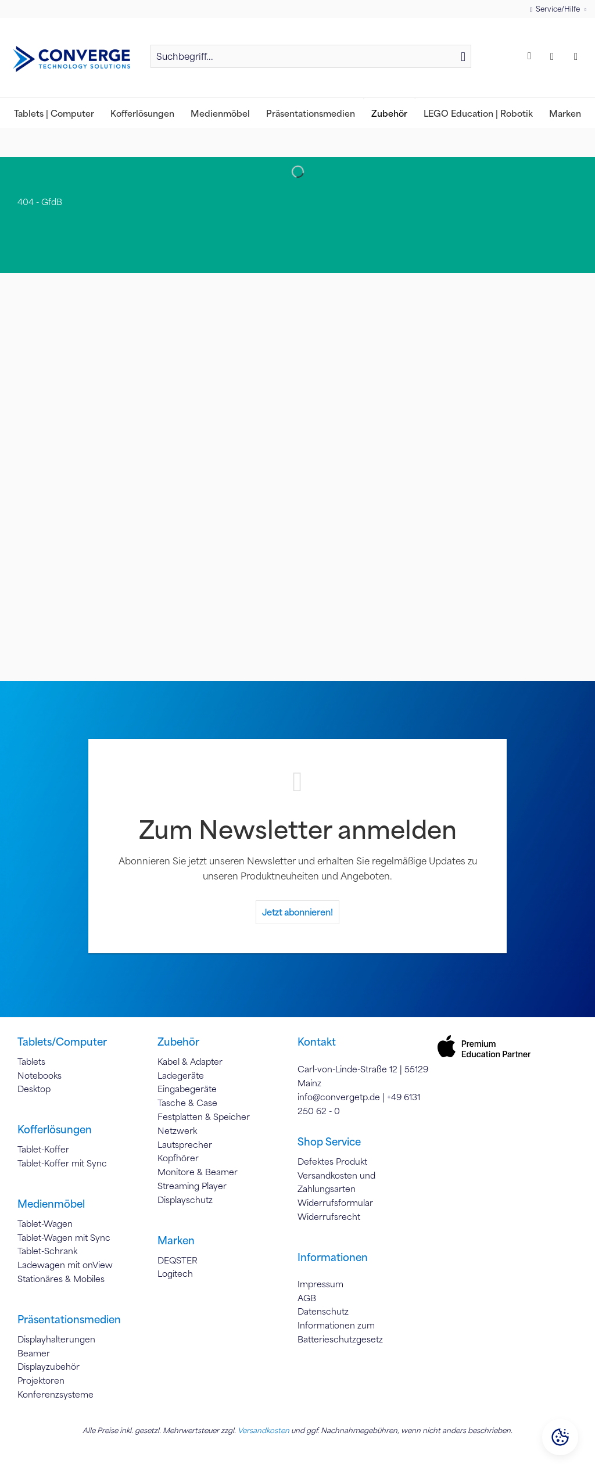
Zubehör (178, 1041)
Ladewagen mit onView (65, 1264)
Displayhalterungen (56, 1339)
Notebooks (39, 1075)
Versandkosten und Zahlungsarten (336, 1182)
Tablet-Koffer (43, 1149)
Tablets (31, 1061)
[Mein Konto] (555, 56)
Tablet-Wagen (45, 1223)
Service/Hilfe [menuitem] (556, 9)
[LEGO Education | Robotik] (478, 113)
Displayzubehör (48, 1366)
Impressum (320, 1284)
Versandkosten (263, 1430)
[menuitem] (310, 61)
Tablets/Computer (62, 1041)
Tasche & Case (187, 1102)
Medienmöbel (51, 1203)
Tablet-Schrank (47, 1250)
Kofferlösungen (54, 1129)
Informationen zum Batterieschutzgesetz (340, 1332)
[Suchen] (463, 56)
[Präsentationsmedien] (310, 113)
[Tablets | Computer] (54, 113)
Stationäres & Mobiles (61, 1278)
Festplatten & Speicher (203, 1116)
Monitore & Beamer (197, 1171)
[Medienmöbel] (220, 113)
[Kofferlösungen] (142, 113)
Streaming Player (192, 1185)
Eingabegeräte (187, 1088)
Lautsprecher (184, 1144)
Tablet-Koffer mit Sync (62, 1163)
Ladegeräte (180, 1075)
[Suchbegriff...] (310, 56)
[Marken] (565, 113)
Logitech (175, 1273)
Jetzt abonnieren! (297, 912)
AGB (307, 1298)
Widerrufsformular (335, 1202)
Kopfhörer (178, 1158)
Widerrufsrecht (329, 1216)
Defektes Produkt (332, 1161)
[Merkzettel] (531, 56)
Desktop (34, 1088)
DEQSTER (177, 1260)
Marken (176, 1240)
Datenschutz (323, 1311)
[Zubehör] (389, 113)
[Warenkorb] (578, 56)
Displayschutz (185, 1199)
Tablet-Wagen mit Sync (63, 1237)
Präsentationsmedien (69, 1319)
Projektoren (40, 1380)
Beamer (33, 1353)
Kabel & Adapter (190, 1061)
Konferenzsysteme (55, 1394)
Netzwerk (177, 1130)
